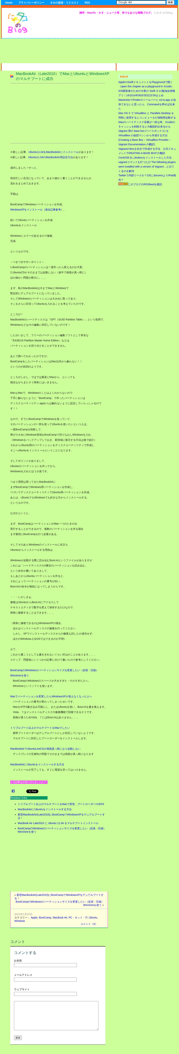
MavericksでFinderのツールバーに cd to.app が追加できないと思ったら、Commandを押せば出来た (147, 104)
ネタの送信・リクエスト (64, 2)
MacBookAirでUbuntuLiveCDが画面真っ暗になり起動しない (45, 748)
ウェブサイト (22, 989)
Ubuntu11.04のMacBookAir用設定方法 (50, 157)
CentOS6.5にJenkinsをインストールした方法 (145, 157)
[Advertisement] (144, 39)
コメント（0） (89, 923)
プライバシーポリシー (31, 2)
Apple (34, 917)
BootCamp (45, 917)
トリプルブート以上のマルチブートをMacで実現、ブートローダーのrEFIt (61, 804)
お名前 (18, 960)
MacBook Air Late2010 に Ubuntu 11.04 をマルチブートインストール (58, 823)
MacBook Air (60, 917)
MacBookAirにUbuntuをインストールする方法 (37, 764)
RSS (87, 2)
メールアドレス (23, 974)
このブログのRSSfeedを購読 (140, 184)
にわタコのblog (163, 12)
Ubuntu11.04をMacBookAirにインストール (53, 151)
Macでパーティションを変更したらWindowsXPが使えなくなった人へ (51, 696)
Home (8, 2)
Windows (19, 920)
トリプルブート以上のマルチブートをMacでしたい (40, 727)
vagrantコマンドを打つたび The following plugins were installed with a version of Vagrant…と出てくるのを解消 (147, 167)
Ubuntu (93, 917)
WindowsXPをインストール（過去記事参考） (36, 209)
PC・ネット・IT (78, 917)
